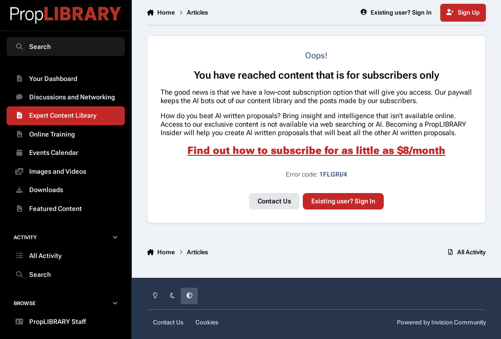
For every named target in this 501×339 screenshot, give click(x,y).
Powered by (441, 322)
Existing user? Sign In (343, 201)
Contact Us (274, 201)
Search (32, 46)
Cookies (206, 322)
